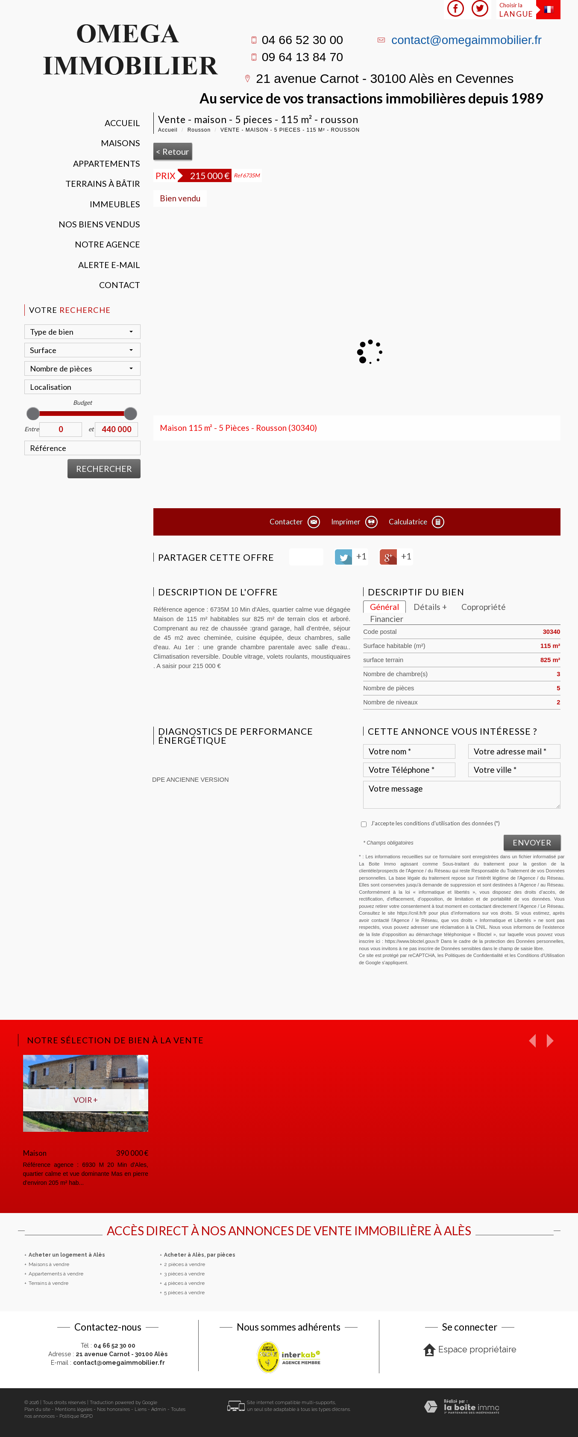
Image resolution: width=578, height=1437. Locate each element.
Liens (141, 1409)
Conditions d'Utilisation (540, 955)
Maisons (120, 143)
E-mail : (108, 1362)
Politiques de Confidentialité (474, 955)
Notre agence (107, 244)
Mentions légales (73, 1409)
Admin (158, 1409)
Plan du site (37, 1409)
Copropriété (483, 607)
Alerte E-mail (109, 265)
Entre (31, 429)
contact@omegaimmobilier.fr (466, 40)
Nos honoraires (113, 1409)
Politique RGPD (76, 1416)
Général (384, 607)
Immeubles (115, 204)
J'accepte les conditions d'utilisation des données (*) (435, 823)
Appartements (106, 163)
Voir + (85, 1099)
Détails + (430, 607)
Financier (386, 619)
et (91, 429)
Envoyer (532, 842)
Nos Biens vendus (99, 224)
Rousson (199, 130)
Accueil (122, 123)
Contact (119, 285)
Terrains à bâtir (102, 183)
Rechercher (104, 469)
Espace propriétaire (469, 1350)
